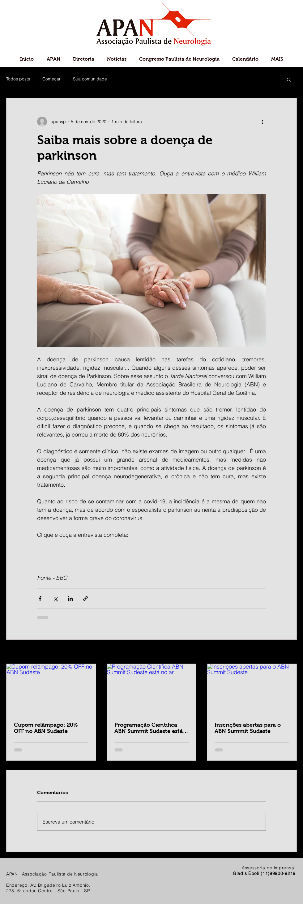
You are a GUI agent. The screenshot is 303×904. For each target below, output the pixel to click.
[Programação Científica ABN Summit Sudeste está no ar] (151, 689)
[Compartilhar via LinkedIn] (70, 598)
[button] (289, 79)
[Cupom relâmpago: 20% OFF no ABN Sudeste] (51, 689)
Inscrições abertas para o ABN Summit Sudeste (248, 728)
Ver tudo (288, 652)
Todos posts (18, 79)
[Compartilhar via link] (85, 598)
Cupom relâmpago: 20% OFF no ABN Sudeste (46, 728)
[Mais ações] (262, 121)
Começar (51, 79)
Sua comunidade (90, 79)
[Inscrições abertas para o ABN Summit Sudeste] (252, 689)
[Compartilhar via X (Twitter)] (55, 598)
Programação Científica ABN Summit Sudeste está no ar (148, 728)
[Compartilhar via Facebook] (40, 598)
